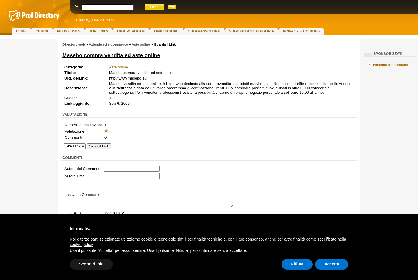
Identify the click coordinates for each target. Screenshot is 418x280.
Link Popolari (131, 31)
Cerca (41, 31)
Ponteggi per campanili (391, 64)
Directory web (73, 44)
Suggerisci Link (204, 31)
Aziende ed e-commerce (108, 44)
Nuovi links (68, 31)
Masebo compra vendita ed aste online (111, 55)
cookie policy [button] (81, 244)
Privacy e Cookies (301, 31)
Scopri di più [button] (91, 264)
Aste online (140, 44)
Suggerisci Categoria (251, 31)
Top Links (98, 31)
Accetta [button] (331, 264)
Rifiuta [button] (297, 264)
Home (21, 31)
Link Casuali (166, 31)
